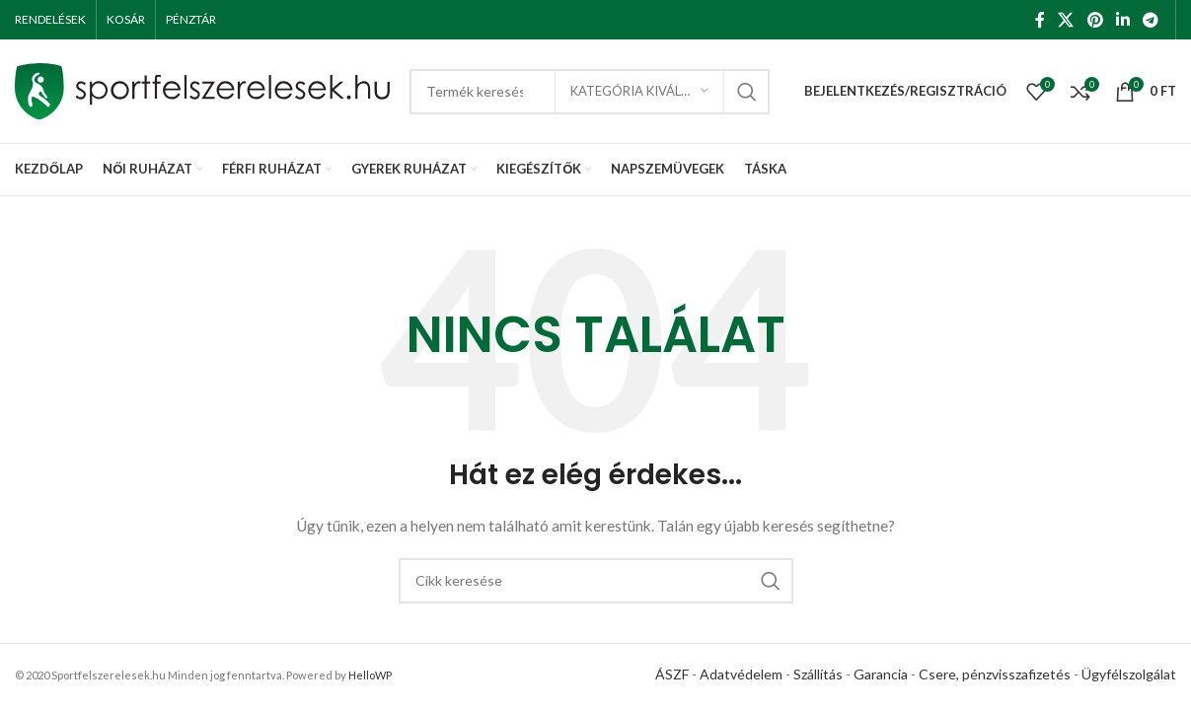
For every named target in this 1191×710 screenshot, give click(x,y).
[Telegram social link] (1151, 20)
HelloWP (370, 675)
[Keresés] (596, 581)
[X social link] (1066, 20)
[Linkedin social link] (1122, 20)
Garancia (881, 674)
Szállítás (818, 674)
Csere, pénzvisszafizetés (995, 674)
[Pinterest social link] (1094, 20)
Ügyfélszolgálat (1128, 674)
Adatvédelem (741, 674)
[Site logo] (202, 89)
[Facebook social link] (1039, 20)
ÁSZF (672, 674)
